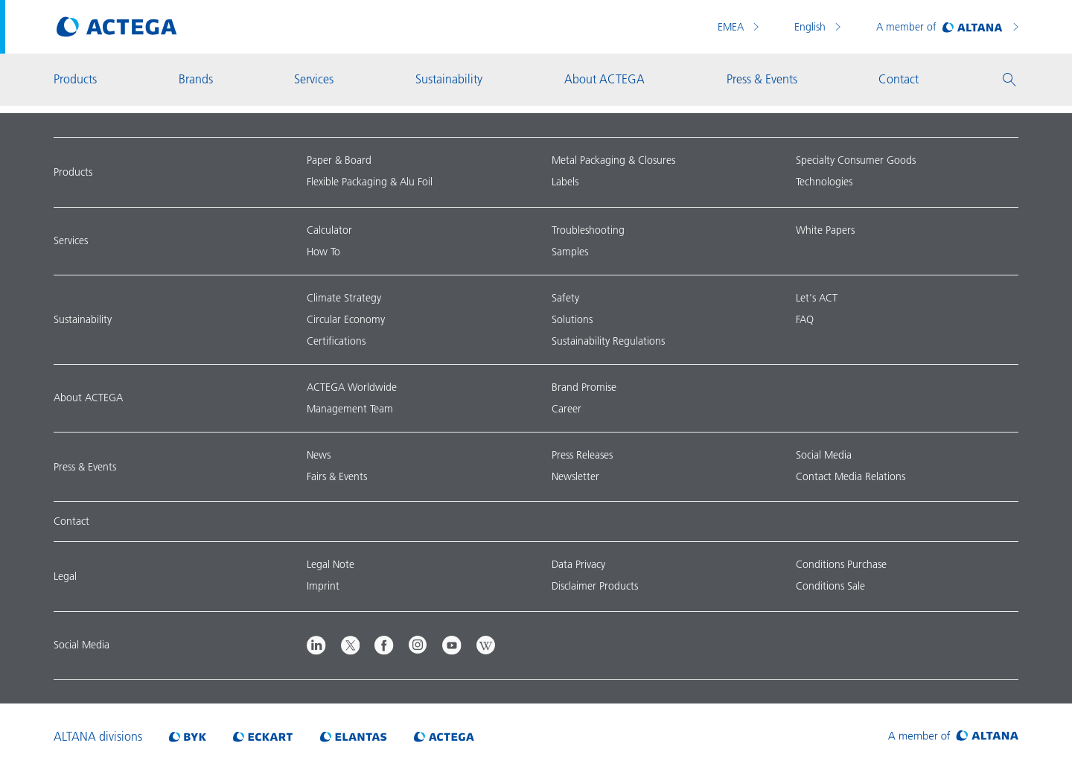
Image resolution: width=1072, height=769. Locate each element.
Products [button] (75, 78)
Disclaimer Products (595, 586)
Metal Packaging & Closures (613, 160)
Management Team (350, 408)
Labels (565, 181)
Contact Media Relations (850, 476)
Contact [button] (898, 78)
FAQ (805, 319)
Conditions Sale (830, 586)
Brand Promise (584, 387)
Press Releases (582, 455)
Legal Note (330, 564)
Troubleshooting (588, 230)
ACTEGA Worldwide (352, 387)
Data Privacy (578, 564)
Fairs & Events (337, 476)
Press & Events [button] (762, 78)
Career (566, 408)
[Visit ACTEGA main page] (117, 26)
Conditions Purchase (841, 564)
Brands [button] (196, 78)
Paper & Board (339, 160)
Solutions (572, 319)
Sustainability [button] (448, 78)
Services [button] (314, 78)
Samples (570, 251)
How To (323, 251)
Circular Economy (346, 319)
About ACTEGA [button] (604, 78)
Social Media (824, 455)
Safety (565, 297)
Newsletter (575, 476)
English (811, 26)
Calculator (329, 230)
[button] (1009, 80)
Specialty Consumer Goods (856, 160)
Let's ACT (817, 297)
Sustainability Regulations (608, 341)
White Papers (825, 230)
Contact (71, 521)
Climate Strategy (344, 297)
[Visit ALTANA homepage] (953, 736)
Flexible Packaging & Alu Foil (370, 181)
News (319, 455)
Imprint (323, 586)
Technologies (824, 181)
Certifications (336, 341)
